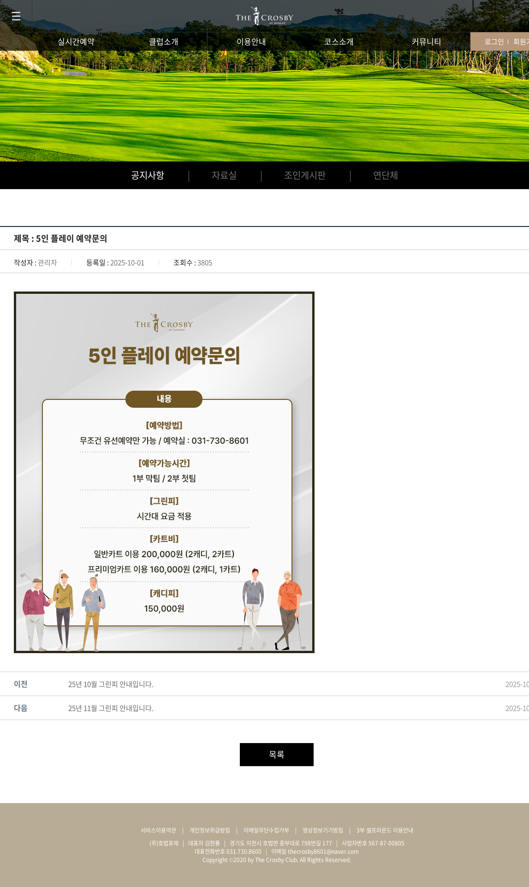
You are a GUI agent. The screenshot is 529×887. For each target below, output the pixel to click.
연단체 (385, 175)
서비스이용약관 (158, 830)
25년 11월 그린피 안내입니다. (111, 708)
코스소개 (339, 41)
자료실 (224, 175)
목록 (277, 754)
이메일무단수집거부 (266, 830)
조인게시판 (305, 175)
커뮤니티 (426, 41)
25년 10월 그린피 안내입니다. (111, 684)
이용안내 (251, 41)
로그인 (494, 41)
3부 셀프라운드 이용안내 (385, 830)
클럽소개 (163, 41)
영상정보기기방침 (323, 830)
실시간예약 (76, 41)
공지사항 (147, 175)
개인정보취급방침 (210, 830)
